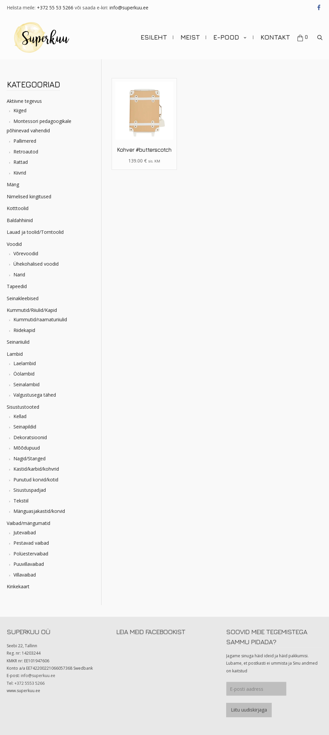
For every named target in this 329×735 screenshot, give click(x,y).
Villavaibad (24, 571)
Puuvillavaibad (28, 560)
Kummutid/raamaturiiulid (40, 316)
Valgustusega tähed (34, 391)
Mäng (13, 181)
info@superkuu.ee (129, 7)
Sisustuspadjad (29, 486)
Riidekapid (24, 326)
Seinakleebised (23, 294)
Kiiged (19, 107)
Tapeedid (17, 283)
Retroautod (25, 148)
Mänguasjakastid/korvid (39, 508)
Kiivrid (19, 169)
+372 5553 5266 (29, 679)
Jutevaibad (24, 529)
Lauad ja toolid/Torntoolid (35, 228)
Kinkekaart (18, 583)
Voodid (14, 240)
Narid (19, 271)
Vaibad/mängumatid (28, 519)
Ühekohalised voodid (36, 260)
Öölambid (24, 370)
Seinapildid (24, 423)
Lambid (15, 350)
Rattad (20, 158)
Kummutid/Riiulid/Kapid (32, 307)
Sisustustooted (23, 403)
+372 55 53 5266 (55, 7)
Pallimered (24, 137)
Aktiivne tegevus (24, 97)
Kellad (19, 412)
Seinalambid (26, 381)
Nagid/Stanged (29, 455)
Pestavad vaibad (31, 539)
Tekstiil (20, 497)
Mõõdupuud (26, 444)
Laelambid (24, 359)
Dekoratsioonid (30, 433)
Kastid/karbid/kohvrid (36, 465)
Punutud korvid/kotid (35, 476)
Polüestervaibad (30, 550)
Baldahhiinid (20, 216)
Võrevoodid (25, 250)
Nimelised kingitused (29, 193)
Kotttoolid (17, 205)
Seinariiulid (18, 338)
